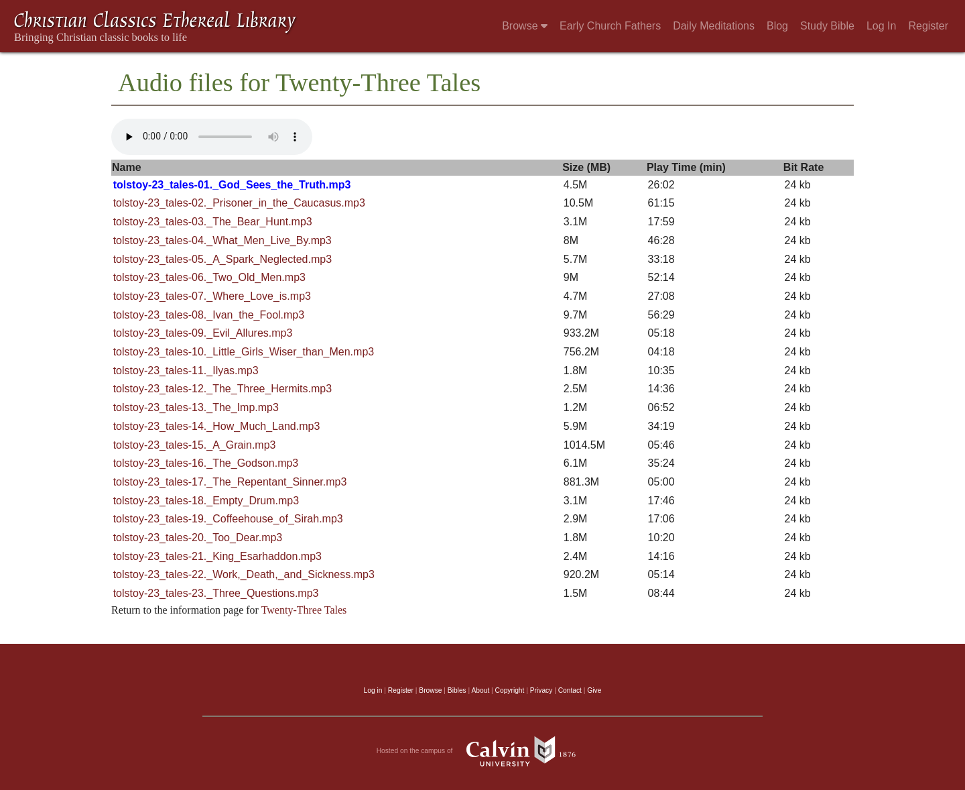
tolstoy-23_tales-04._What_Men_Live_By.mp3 (222, 240)
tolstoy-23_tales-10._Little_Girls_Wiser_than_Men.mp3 (244, 351)
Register (928, 26)
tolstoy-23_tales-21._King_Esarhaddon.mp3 (217, 556)
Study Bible (827, 26)
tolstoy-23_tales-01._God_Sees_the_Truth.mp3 (232, 184)
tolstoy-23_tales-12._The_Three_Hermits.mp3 (222, 388)
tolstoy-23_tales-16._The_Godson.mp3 (206, 463)
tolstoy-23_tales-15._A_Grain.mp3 (194, 445)
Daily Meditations (714, 26)
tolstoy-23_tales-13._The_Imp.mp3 (196, 407)
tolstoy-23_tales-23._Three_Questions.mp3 (216, 593)
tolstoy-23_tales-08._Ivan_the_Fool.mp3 (209, 315)
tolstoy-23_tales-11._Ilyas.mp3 (186, 370)
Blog (777, 26)
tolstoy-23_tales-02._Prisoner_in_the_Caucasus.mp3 (239, 203)
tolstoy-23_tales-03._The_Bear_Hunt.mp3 (212, 221)
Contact (570, 690)
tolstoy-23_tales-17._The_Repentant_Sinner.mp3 (230, 482)
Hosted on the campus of (483, 751)
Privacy (541, 690)
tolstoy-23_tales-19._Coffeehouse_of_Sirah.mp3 (228, 518)
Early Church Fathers (610, 26)
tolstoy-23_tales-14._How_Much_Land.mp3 (216, 426)
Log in (373, 690)
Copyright (510, 690)
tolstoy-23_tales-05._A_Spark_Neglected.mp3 (222, 259)
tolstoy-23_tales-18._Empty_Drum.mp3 (206, 500)
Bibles (457, 690)
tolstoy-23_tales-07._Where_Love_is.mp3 (212, 296)
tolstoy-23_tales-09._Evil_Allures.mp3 (203, 333)
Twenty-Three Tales (304, 610)
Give (594, 690)
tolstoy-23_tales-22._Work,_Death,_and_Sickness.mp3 (244, 574)
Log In (881, 26)
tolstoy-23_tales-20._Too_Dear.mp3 (198, 537)
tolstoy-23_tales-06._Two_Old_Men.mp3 (209, 277)
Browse (525, 26)
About (480, 690)
